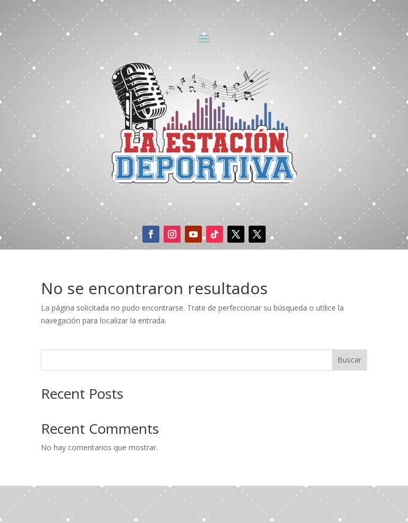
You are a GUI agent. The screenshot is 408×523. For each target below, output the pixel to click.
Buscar (349, 360)
